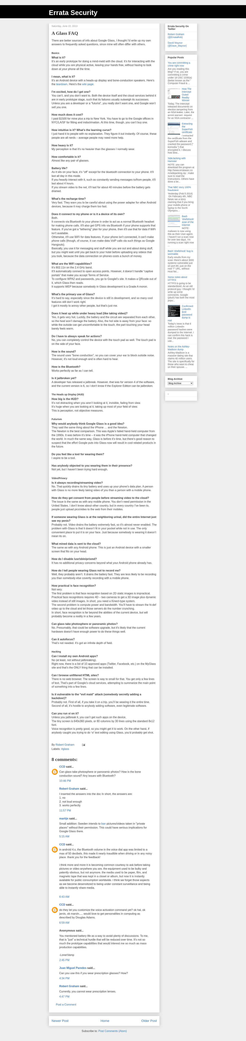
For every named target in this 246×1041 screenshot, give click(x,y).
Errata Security (73, 12)
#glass (65, 748)
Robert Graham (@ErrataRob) (176, 36)
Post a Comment (66, 1004)
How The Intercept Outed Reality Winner (187, 94)
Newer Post (60, 1021)
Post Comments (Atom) (112, 1031)
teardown (61, 84)
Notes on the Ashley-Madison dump (179, 348)
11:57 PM (65, 810)
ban (103, 823)
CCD (62, 766)
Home (105, 1021)
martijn (63, 818)
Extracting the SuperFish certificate (187, 128)
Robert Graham (69, 788)
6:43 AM (64, 896)
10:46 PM (65, 780)
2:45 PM (64, 960)
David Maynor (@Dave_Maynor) (177, 44)
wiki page (87, 84)
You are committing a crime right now (179, 64)
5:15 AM (64, 836)
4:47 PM (64, 996)
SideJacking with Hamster (177, 160)
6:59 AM (64, 922)
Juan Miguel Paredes (72, 967)
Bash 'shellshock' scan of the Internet (188, 220)
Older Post (149, 1021)
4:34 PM (64, 978)
